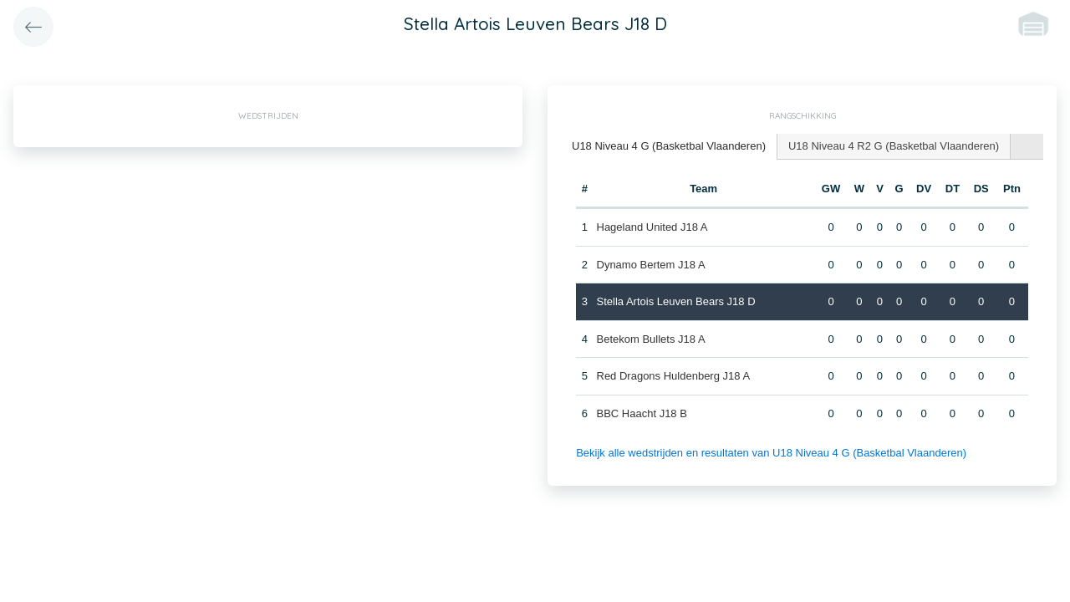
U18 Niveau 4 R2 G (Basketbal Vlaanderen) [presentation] (893, 146)
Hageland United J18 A (652, 227)
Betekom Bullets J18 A (651, 339)
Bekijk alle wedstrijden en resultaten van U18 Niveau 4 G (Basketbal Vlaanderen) (771, 452)
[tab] (669, 147)
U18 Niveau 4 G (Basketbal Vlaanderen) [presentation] (669, 146)
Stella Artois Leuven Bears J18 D (676, 301)
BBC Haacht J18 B (642, 413)
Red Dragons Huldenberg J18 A (674, 376)
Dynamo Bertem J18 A (651, 264)
